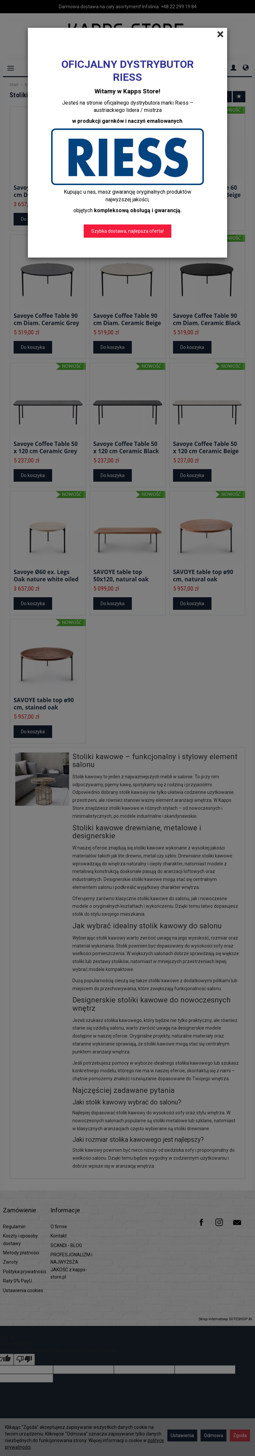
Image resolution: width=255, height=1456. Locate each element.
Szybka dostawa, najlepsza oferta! (127, 231)
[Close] (220, 34)
